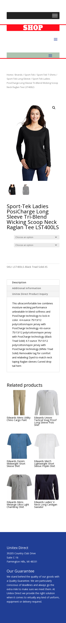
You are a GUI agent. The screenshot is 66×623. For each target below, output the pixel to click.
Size (10, 244)
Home (10, 74)
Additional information (26, 288)
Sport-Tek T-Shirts (46, 74)
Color (10, 237)
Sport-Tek (29, 74)
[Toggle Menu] (55, 15)
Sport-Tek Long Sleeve (18, 78)
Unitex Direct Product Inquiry (30, 294)
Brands (19, 74)
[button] (54, 108)
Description (19, 282)
